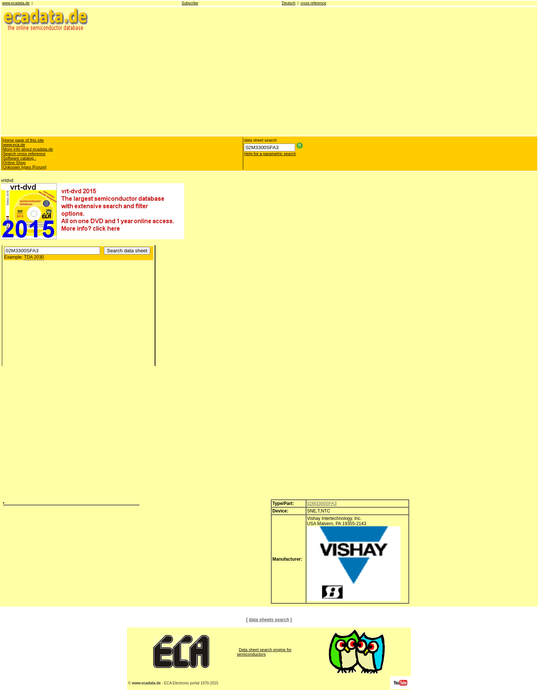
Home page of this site (23, 140)
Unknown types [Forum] (24, 167)
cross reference (313, 3)
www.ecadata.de (16, 3)
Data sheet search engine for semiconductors (264, 651)
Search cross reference (24, 153)
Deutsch (289, 3)
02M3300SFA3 (322, 503)
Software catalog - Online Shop (19, 160)
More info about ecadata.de (28, 149)
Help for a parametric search (270, 153)
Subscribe (190, 3)
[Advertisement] (225, 83)
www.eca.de (14, 144)
